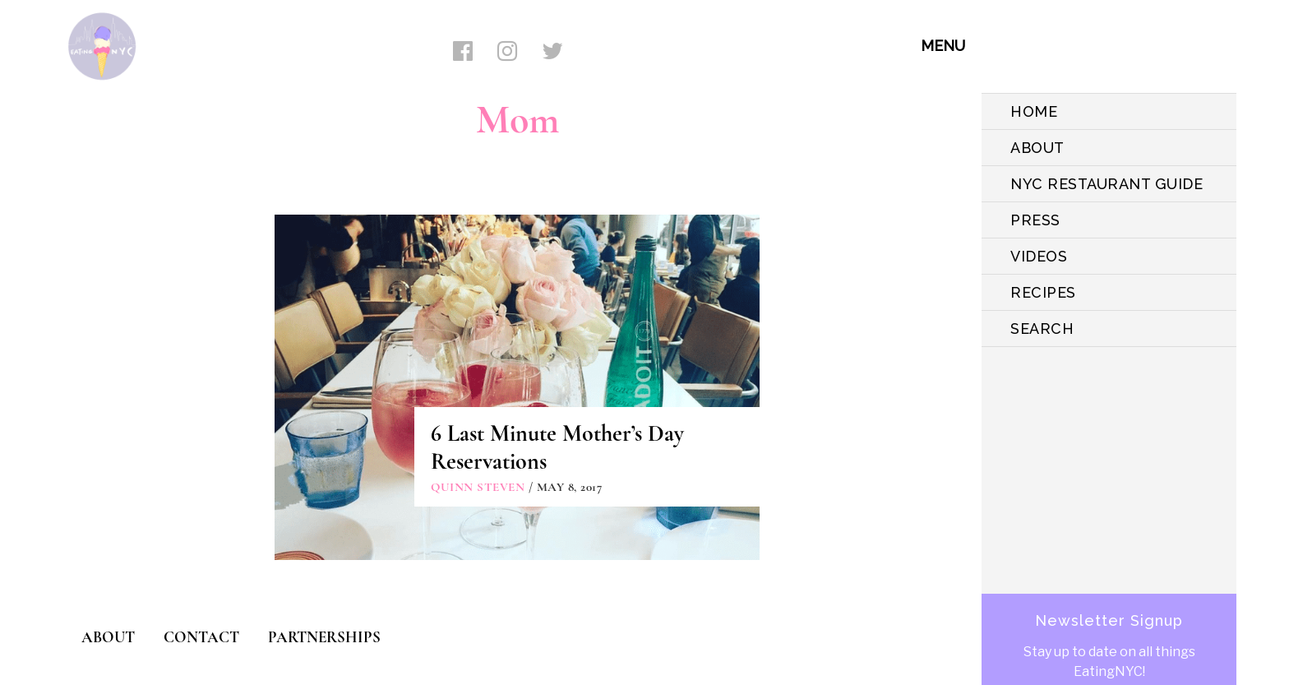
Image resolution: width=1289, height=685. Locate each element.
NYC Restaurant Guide (1106, 183)
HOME (1033, 111)
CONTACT (201, 636)
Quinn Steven (477, 486)
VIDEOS (1038, 256)
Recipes (1043, 292)
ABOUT (1037, 147)
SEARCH (1042, 328)
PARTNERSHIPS (324, 636)
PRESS (1035, 220)
